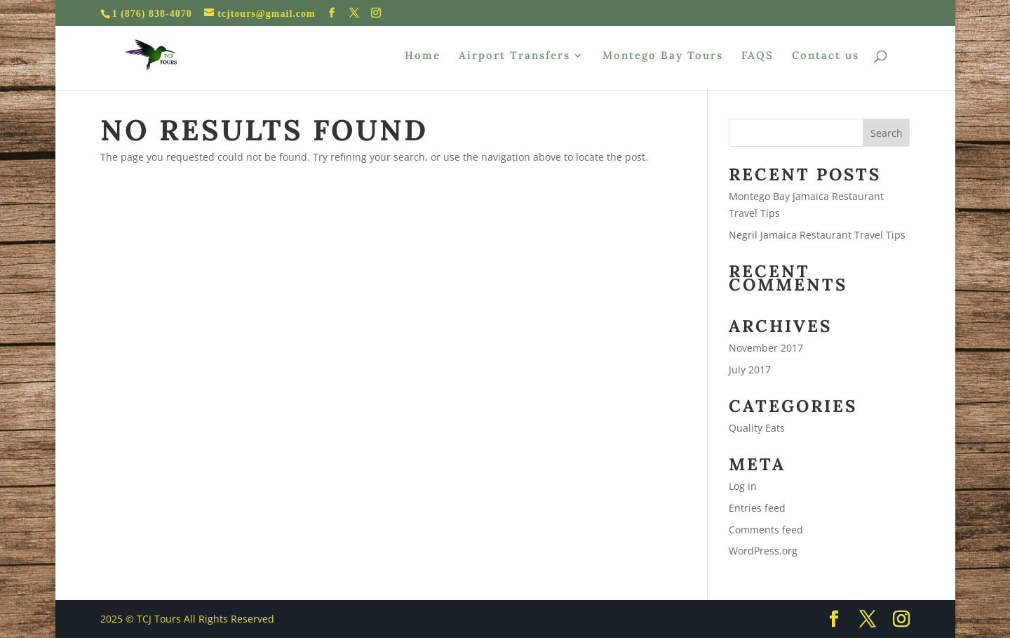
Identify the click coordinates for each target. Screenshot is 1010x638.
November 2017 (766, 347)
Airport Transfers (514, 56)
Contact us (825, 56)
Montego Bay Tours (662, 56)
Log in (743, 486)
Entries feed (757, 507)
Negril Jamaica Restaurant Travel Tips (817, 234)
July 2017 (750, 369)
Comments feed (766, 529)
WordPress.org (763, 550)
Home (422, 56)
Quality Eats (757, 427)
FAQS (757, 56)
